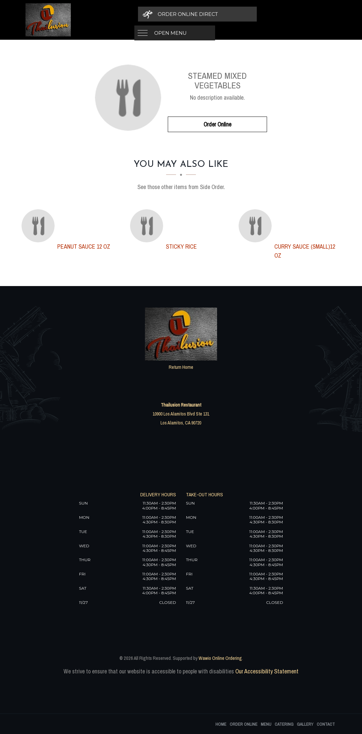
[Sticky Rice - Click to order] (148, 225)
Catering (284, 724)
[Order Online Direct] (262, 14)
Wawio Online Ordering (220, 658)
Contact (326, 724)
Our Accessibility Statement (266, 671)
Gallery (305, 724)
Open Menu (170, 14)
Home (220, 724)
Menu (266, 724)
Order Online (217, 124)
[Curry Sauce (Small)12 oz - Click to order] (257, 225)
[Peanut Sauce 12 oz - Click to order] (40, 225)
